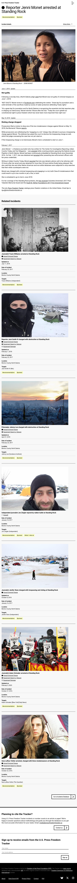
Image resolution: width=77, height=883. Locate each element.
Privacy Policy (26, 878)
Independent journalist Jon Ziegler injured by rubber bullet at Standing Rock (29, 513)
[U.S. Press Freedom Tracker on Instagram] (73, 878)
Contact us (59, 828)
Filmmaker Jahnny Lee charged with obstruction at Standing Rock (25, 427)
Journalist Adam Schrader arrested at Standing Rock (21, 673)
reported (32, 161)
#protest (19, 17)
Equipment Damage (9, 346)
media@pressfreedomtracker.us (50, 823)
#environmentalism (8, 17)
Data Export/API (14, 878)
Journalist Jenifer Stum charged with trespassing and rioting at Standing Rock (30, 590)
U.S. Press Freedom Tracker (10, 3)
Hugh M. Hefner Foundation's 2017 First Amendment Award (47, 183)
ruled (37, 97)
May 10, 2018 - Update (9, 118)
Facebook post (29, 103)
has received (43, 181)
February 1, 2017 (7, 145)
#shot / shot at (29, 535)
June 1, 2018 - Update (8, 89)
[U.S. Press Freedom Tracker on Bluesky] (62, 878)
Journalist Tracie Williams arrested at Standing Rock (20, 254)
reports (23, 128)
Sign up (65, 857)
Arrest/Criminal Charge (10, 256)
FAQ (43, 878)
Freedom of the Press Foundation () (39, 868)
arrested (34, 151)
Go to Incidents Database (61, 797)
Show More (67, 24)
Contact (36, 878)
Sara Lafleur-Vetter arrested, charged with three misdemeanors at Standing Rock (31, 761)
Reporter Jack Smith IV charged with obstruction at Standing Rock (25, 339)
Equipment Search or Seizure (12, 259)
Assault (5, 515)
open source (67, 868)
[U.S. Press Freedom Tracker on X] (67, 878)
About (3, 878)
